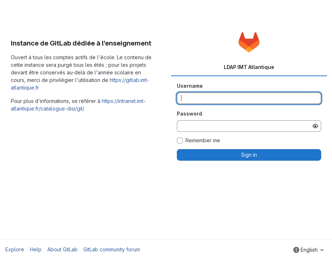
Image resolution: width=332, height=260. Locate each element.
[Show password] (315, 126)
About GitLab (62, 249)
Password (189, 113)
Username (190, 86)
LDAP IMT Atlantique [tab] (249, 67)
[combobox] (308, 250)
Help (36, 249)
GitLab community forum (111, 249)
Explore (14, 249)
